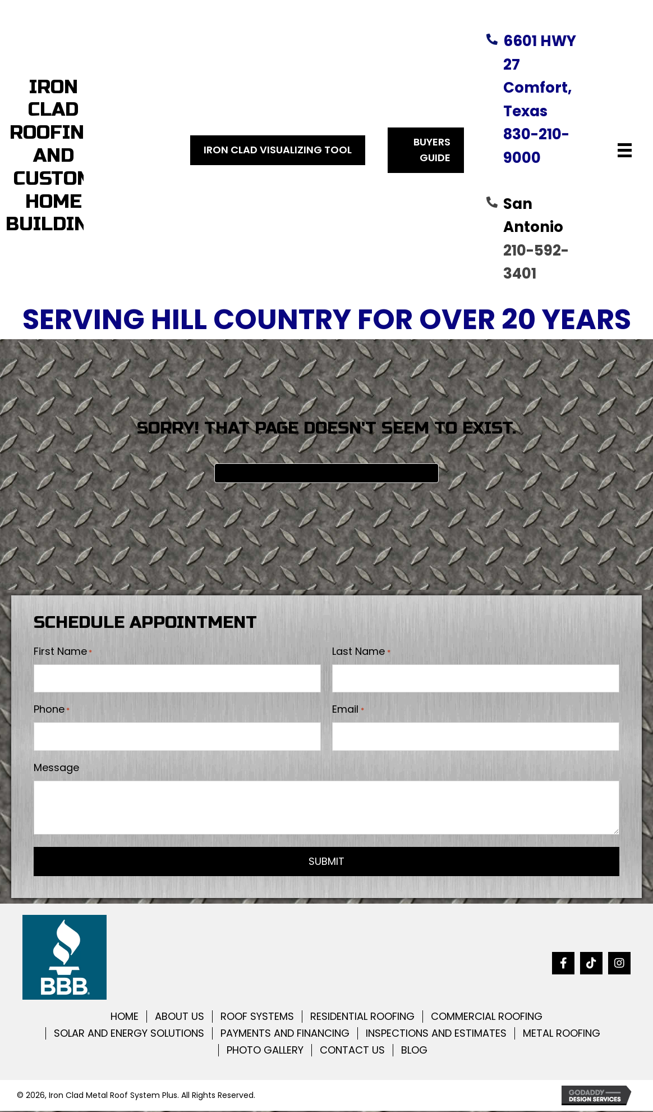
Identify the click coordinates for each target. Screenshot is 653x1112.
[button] (563, 964)
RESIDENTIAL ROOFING (362, 1017)
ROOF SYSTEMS (257, 1017)
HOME (125, 1017)
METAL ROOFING (561, 1034)
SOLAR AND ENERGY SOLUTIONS (129, 1034)
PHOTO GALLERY (265, 1051)
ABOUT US (179, 1017)
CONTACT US (352, 1051)
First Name (63, 651)
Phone (52, 710)
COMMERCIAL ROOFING (486, 1017)
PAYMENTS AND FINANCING (285, 1034)
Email (348, 710)
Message (56, 769)
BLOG (414, 1051)
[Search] (326, 473)
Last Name (361, 651)
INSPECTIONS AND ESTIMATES (436, 1034)
